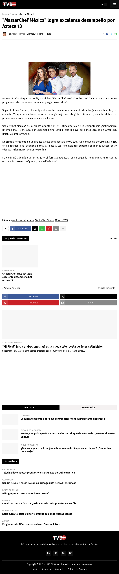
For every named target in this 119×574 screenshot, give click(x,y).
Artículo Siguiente (106, 288)
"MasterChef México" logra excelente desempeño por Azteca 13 (17, 277)
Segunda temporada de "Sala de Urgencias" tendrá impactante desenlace (63, 418)
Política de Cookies (77, 569)
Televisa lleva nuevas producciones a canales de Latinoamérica (38, 472)
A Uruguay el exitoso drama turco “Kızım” (25, 493)
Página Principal (10, 14)
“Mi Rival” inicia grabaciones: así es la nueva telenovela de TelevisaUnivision (53, 346)
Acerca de (46, 569)
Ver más (113, 238)
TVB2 (65, 220)
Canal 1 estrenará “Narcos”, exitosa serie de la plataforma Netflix (39, 503)
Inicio (35, 569)
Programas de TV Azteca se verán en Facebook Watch (32, 524)
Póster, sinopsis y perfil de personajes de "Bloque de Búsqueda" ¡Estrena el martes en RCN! (68, 435)
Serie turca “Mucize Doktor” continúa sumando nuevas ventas (37, 513)
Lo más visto (31, 407)
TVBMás (55, 564)
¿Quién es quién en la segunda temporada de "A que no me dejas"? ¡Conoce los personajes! (66, 450)
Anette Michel (27, 14)
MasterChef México (44, 220)
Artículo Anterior (12, 288)
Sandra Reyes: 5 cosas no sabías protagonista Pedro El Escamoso (39, 483)
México (58, 220)
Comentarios (88, 407)
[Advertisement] (58, 50)
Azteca (30, 220)
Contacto (59, 569)
